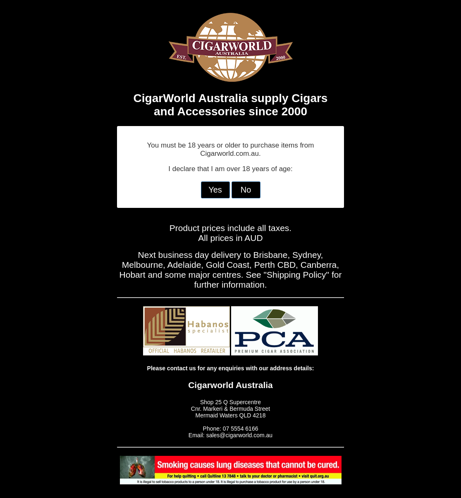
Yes (215, 189)
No (246, 189)
